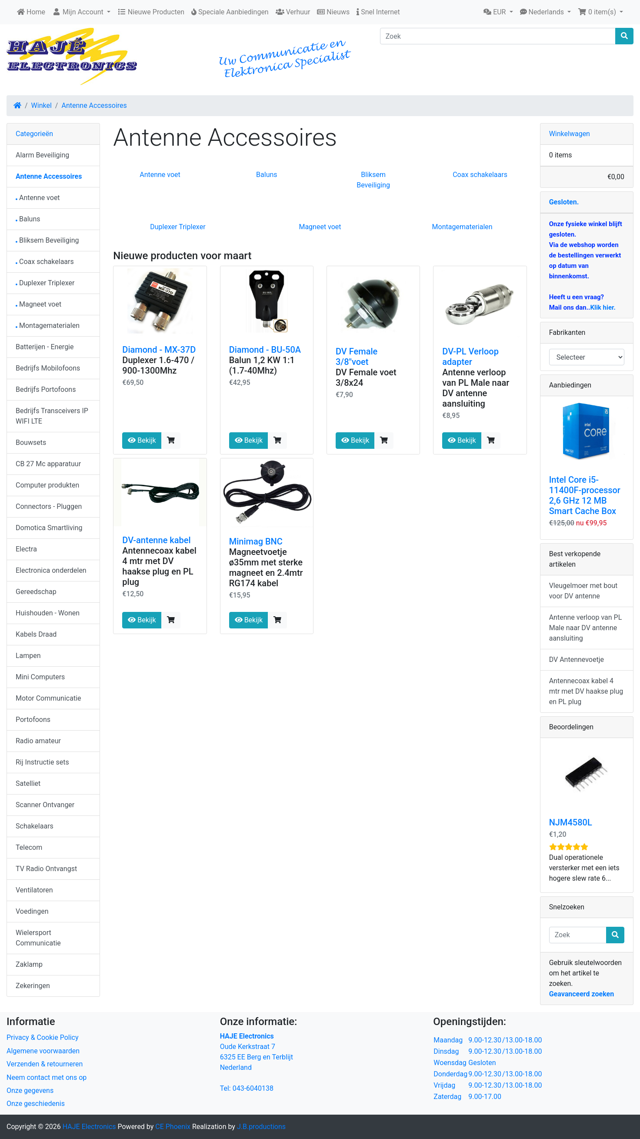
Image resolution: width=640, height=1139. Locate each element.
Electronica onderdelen (51, 570)
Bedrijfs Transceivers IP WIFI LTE (52, 416)
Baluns (266, 174)
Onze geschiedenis (36, 1103)
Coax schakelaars (480, 174)
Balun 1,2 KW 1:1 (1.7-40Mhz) (262, 365)
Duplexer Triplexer (177, 227)
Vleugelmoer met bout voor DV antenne (583, 590)
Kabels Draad (36, 634)
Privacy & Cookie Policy (43, 1037)
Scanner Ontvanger (45, 805)
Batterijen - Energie (45, 347)
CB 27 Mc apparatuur (48, 464)
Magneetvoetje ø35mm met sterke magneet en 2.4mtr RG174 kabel (266, 567)
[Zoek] (498, 36)
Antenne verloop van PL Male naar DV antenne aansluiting (475, 388)
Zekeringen (33, 986)
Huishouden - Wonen (48, 613)
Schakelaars (34, 826)
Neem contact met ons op (47, 1077)
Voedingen (32, 911)
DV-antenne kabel (156, 540)
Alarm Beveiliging (42, 155)
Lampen (28, 655)
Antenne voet (160, 174)
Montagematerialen (462, 227)
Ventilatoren (34, 890)
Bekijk (142, 440)
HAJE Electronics (89, 1126)
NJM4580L (570, 822)
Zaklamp (29, 964)
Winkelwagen (569, 134)
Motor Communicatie (48, 698)
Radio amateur (38, 741)
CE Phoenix (173, 1126)
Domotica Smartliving (49, 528)
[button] (498, 12)
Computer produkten (47, 485)
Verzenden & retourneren (45, 1064)
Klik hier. (602, 307)
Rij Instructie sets (42, 762)
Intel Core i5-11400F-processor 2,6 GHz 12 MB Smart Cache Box (584, 495)
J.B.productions (261, 1126)
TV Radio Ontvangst (46, 869)
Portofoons (33, 719)
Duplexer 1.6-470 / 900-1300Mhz (158, 365)
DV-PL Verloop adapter (470, 356)
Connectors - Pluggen (49, 506)
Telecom (29, 847)
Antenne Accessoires (94, 105)
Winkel (41, 105)
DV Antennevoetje (576, 659)
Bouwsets (31, 442)
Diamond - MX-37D (159, 349)
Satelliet (28, 783)
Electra (26, 549)
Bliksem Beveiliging (47, 240)
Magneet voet (320, 227)
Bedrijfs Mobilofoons (48, 368)
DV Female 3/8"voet (356, 356)
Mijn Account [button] (78, 12)
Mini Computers (40, 677)
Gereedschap (36, 592)
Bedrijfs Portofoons (46, 389)
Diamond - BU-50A (265, 349)
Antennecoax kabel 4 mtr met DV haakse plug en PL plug (159, 566)
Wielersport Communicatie (38, 938)
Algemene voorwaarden (43, 1051)
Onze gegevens (30, 1090)
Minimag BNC (256, 541)
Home (31, 12)
